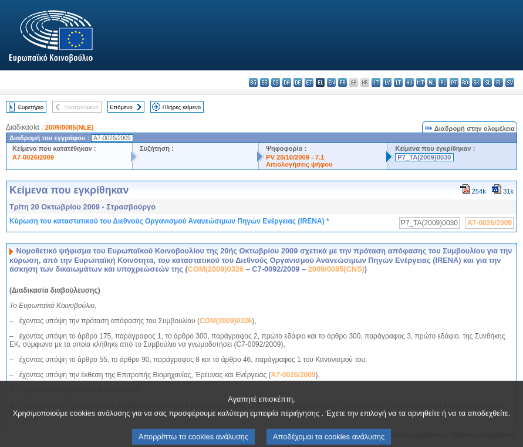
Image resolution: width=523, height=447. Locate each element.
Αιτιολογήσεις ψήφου (299, 164)
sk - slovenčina (476, 82)
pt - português (454, 82)
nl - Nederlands (431, 82)
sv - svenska (509, 82)
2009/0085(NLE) (69, 127)
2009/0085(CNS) (336, 269)
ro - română (465, 82)
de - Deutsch (297, 82)
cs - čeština (275, 82)
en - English (331, 82)
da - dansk (286, 82)
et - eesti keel (309, 82)
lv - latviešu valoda (387, 82)
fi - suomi (498, 82)
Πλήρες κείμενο (182, 107)
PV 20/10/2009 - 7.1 (295, 157)
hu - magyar (409, 82)
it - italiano (376, 82)
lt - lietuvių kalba (398, 82)
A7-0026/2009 (33, 157)
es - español (264, 82)
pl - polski (442, 82)
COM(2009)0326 (216, 269)
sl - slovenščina (487, 82)
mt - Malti (420, 82)
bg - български (253, 82)
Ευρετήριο (30, 107)
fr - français (342, 82)
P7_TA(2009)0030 (424, 157)
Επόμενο (121, 107)
